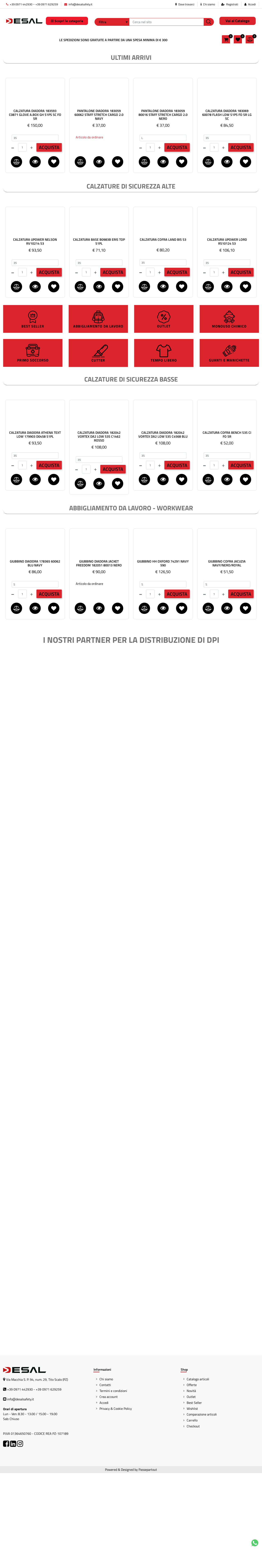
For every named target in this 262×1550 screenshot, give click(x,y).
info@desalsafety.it (78, 4)
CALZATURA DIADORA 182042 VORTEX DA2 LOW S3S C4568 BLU (162, 511)
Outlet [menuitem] (191, 1473)
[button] (209, 22)
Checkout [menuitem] (193, 1503)
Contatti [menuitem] (105, 1461)
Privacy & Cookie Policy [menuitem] (115, 1485)
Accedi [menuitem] (103, 1479)
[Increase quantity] (31, 224)
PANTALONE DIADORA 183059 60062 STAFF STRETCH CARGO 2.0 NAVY (99, 192)
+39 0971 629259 (46, 4)
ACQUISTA (49, 224)
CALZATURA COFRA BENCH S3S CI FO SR (227, 511)
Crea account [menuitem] (108, 1473)
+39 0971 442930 (19, 4)
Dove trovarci (184, 4)
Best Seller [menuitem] (194, 1479)
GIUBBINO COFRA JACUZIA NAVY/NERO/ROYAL (227, 640)
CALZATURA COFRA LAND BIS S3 (163, 317)
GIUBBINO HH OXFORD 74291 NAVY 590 (163, 640)
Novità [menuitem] (191, 1467)
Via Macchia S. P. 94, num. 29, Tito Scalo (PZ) (37, 1456)
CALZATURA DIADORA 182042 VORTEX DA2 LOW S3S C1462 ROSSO (99, 514)
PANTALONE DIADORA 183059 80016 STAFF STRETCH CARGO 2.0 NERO (163, 192)
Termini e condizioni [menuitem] (113, 1467)
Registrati (232, 4)
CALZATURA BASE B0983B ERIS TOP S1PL (99, 318)
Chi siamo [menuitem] (106, 1456)
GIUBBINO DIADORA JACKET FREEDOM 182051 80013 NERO (99, 640)
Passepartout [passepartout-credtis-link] (148, 1546)
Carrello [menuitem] (192, 1497)
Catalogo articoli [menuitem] (198, 1456)
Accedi (252, 4)
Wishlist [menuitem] (192, 1485)
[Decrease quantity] (12, 224)
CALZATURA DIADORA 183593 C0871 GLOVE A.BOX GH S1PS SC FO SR (35, 192)
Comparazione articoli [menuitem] (202, 1491)
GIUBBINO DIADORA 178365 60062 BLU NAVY (35, 640)
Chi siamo (208, 4)
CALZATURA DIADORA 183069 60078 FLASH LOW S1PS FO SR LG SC (227, 192)
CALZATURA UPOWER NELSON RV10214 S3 (35, 318)
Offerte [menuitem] (192, 1461)
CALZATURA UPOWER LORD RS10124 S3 (227, 318)
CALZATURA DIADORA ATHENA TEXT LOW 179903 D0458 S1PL (35, 511)
